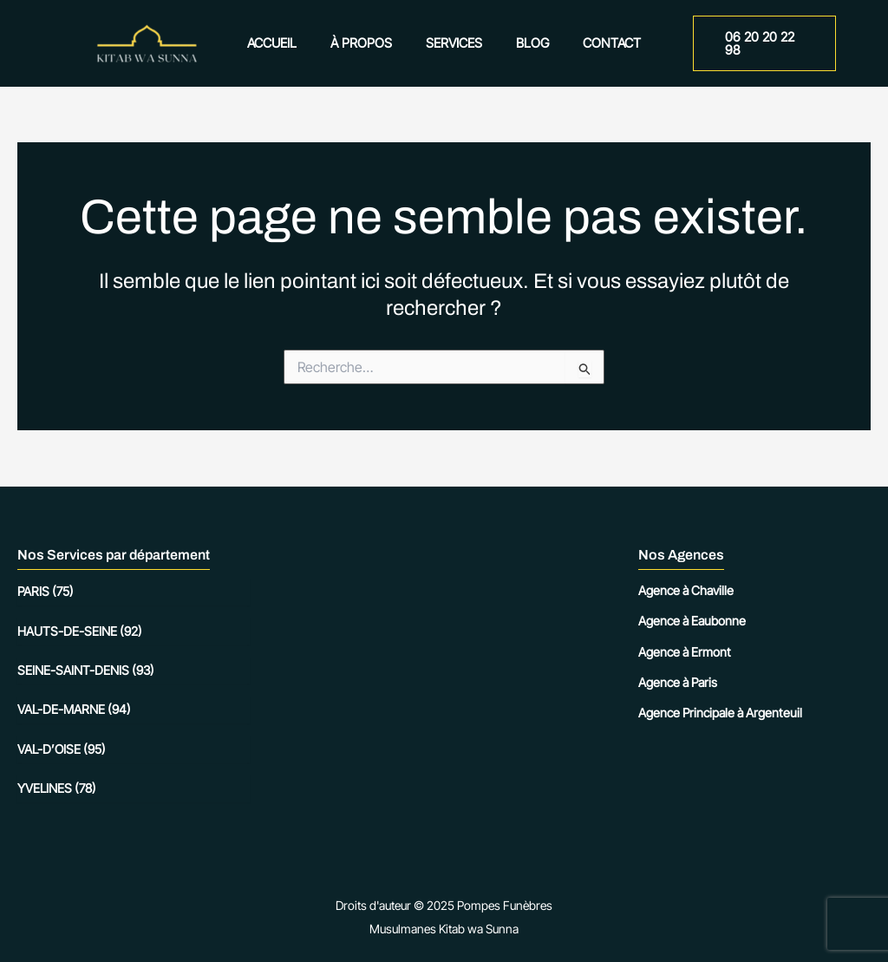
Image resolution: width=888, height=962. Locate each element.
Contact (596, 43)
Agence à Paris (677, 682)
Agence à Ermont (684, 652)
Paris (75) (45, 591)
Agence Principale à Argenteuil (720, 712)
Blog (524, 43)
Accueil (287, 43)
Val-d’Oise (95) (61, 749)
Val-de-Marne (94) (74, 709)
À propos (369, 43)
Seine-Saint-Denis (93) (85, 670)
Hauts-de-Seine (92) (79, 631)
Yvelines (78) (56, 788)
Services (454, 43)
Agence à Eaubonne (692, 620)
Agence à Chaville (686, 590)
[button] (759, 44)
